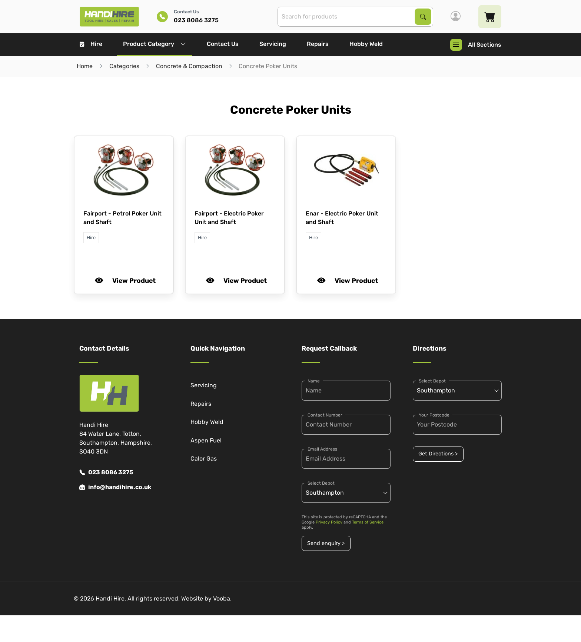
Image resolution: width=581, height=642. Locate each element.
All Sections (475, 45)
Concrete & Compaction (189, 66)
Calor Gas (203, 458)
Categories (124, 66)
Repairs (318, 43)
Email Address (322, 449)
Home (85, 66)
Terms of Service (368, 522)
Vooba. (222, 598)
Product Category (154, 43)
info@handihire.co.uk (115, 487)
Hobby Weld (366, 43)
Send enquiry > (326, 543)
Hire (91, 43)
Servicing (272, 43)
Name (314, 381)
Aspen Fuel (206, 440)
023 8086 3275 (106, 472)
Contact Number (325, 415)
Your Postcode (434, 415)
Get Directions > (438, 454)
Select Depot (321, 483)
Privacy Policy (329, 522)
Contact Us (223, 43)
